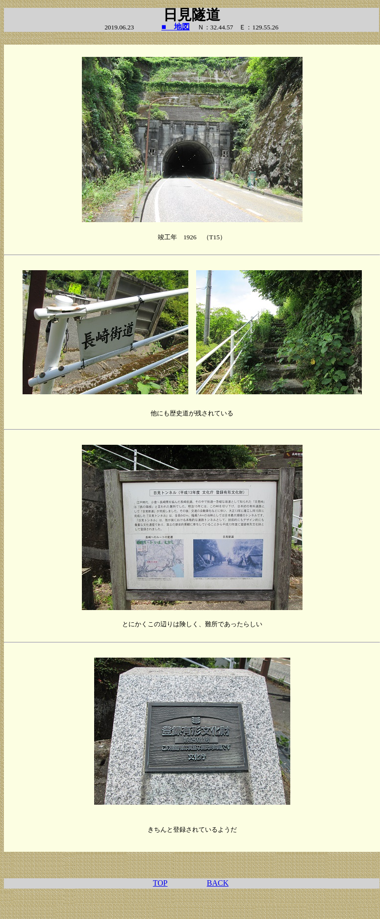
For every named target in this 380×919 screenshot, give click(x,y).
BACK (217, 883)
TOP (160, 883)
